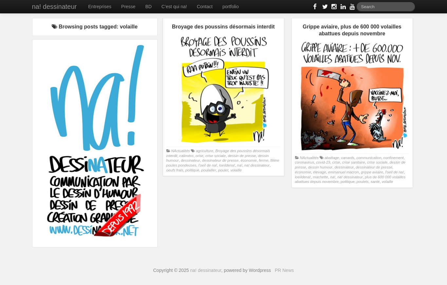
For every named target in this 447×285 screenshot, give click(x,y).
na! (239, 165)
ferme (263, 160)
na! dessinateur (54, 6)
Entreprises (99, 6)
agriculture (204, 151)
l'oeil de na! (207, 165)
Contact (205, 6)
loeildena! (227, 165)
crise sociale (215, 156)
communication (368, 158)
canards (347, 158)
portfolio (230, 6)
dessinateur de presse (220, 160)
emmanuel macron (343, 172)
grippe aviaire (372, 172)
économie (249, 160)
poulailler (208, 170)
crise (199, 156)
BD (148, 6)
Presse (128, 6)
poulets (363, 182)
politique (192, 170)
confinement (393, 158)
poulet (223, 170)
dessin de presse (242, 156)
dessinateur (190, 160)
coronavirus (304, 162)
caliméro (186, 156)
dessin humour (320, 167)
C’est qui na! (174, 6)
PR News (284, 270)
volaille (236, 170)
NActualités (180, 151)
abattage (332, 158)
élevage (319, 172)
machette (320, 177)
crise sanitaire (353, 162)
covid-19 (323, 162)
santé (375, 182)
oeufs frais (174, 170)
